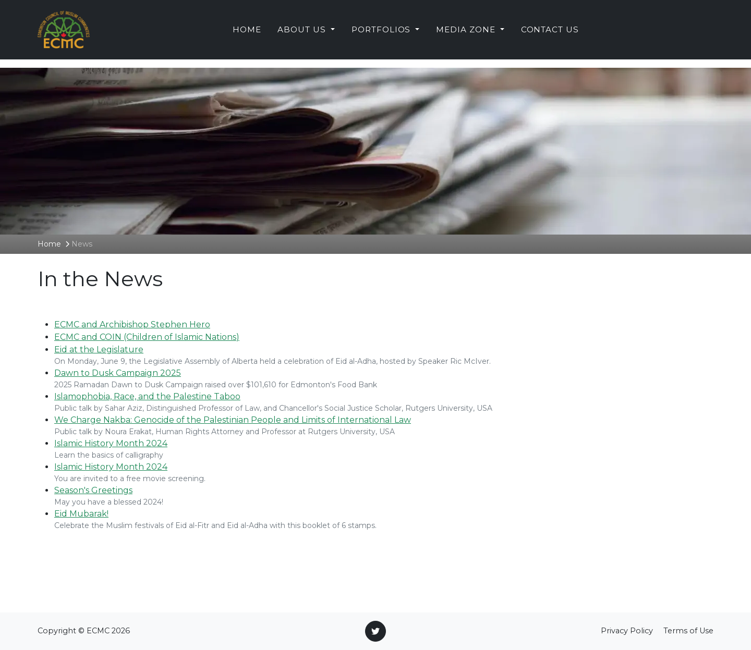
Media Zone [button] (467, 34)
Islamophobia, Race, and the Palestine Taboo (147, 396)
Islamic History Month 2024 (110, 443)
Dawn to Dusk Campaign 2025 (117, 373)
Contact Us (550, 34)
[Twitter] (375, 631)
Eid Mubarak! (81, 514)
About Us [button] (303, 34)
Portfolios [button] (382, 34)
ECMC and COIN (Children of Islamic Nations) (146, 337)
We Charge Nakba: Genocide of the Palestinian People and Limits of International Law (232, 420)
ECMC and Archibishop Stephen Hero (132, 324)
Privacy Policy (627, 630)
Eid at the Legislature (98, 349)
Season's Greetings (93, 490)
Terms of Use (688, 630)
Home (247, 34)
